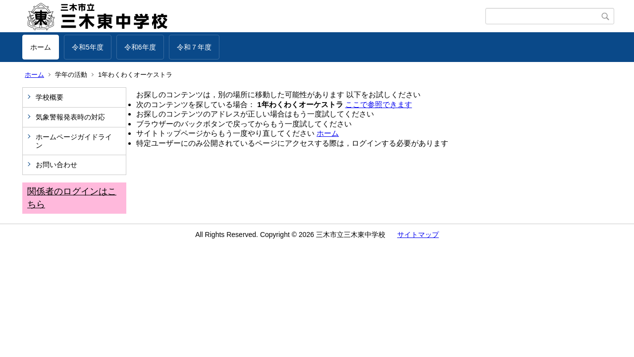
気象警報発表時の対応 (70, 117)
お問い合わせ (56, 165)
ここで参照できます (378, 104)
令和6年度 (140, 47)
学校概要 (49, 97)
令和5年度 (88, 47)
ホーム (40, 47)
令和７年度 (194, 47)
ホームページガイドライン (74, 141)
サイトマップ (418, 234)
